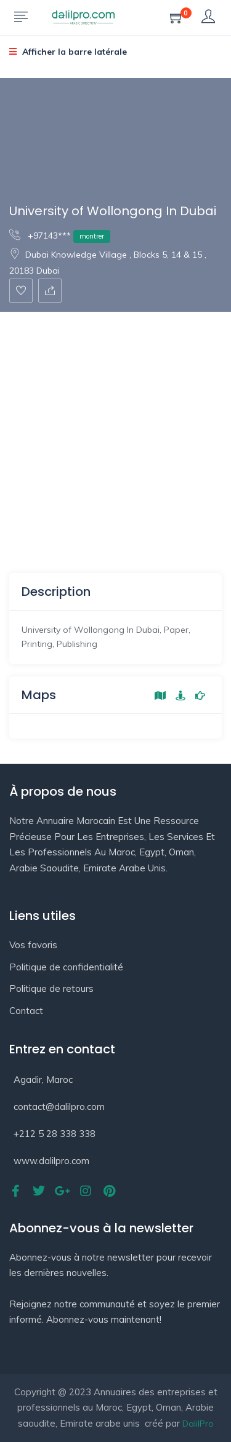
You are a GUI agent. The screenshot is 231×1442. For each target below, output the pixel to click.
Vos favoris (33, 945)
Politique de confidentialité (66, 967)
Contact (26, 1010)
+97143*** (59, 235)
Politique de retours (51, 988)
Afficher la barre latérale (68, 51)
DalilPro (198, 1423)
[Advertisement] (115, 433)
